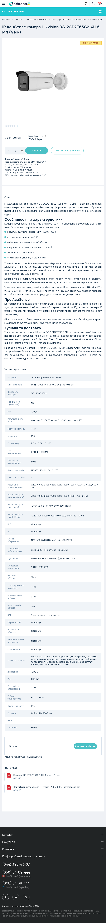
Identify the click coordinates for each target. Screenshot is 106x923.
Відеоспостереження (39, 20)
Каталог (21, 20)
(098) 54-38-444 (16, 883)
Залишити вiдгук (85, 746)
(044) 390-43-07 (16, 864)
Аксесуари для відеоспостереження (71, 20)
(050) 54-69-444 (16, 872)
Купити (36, 150)
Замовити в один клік (67, 150)
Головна (8, 20)
